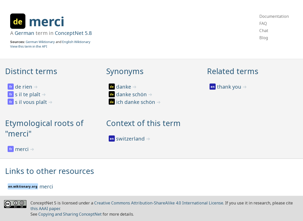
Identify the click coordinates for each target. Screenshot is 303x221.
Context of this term (143, 123)
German (24, 33)
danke (124, 86)
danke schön (132, 94)
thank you (230, 86)
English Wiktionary (76, 41)
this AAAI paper (45, 208)
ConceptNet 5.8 (73, 33)
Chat (263, 30)
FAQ (263, 23)
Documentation (274, 16)
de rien (24, 86)
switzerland (131, 138)
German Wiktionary (40, 41)
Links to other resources (49, 171)
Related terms (232, 71)
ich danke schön (136, 102)
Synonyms (124, 71)
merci (46, 21)
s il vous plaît (31, 102)
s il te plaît (28, 94)
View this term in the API (28, 46)
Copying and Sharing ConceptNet (70, 214)
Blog (263, 37)
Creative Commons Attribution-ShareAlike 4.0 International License (158, 203)
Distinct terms (31, 71)
